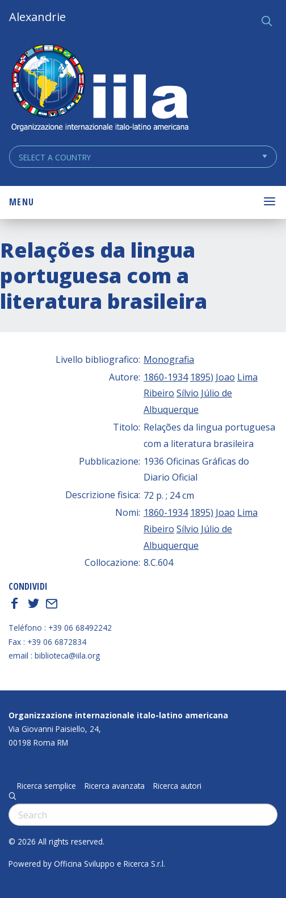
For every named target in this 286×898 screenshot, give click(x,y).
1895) (201, 377)
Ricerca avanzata (115, 786)
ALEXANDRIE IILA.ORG (99, 89)
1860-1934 (166, 377)
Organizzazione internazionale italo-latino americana (118, 715)
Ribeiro (159, 393)
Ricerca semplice (46, 786)
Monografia (169, 359)
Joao (225, 377)
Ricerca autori (177, 786)
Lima (247, 377)
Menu (21, 202)
